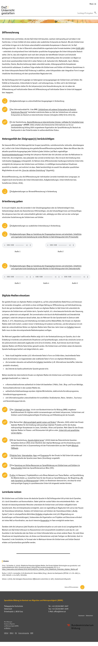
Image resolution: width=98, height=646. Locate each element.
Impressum (81, 615)
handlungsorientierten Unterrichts (70, 161)
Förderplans (16, 161)
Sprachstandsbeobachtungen (12, 155)
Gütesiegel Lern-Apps (22, 410)
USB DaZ (6, 633)
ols (20, 455)
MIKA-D (11, 633)
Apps (35, 455)
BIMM (31, 633)
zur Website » (7, 628)
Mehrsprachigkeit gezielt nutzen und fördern (40, 422)
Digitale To (15, 455)
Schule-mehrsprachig (23, 633)
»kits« (13, 475)
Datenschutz (89, 615)
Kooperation (44, 520)
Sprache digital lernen (36, 440)
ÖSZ (16, 633)
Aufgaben (70, 327)
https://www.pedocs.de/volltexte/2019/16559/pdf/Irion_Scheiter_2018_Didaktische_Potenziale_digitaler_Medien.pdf (40, 569)
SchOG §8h (80, 48)
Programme (44, 455)
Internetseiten (27, 455)
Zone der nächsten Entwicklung (33, 170)
